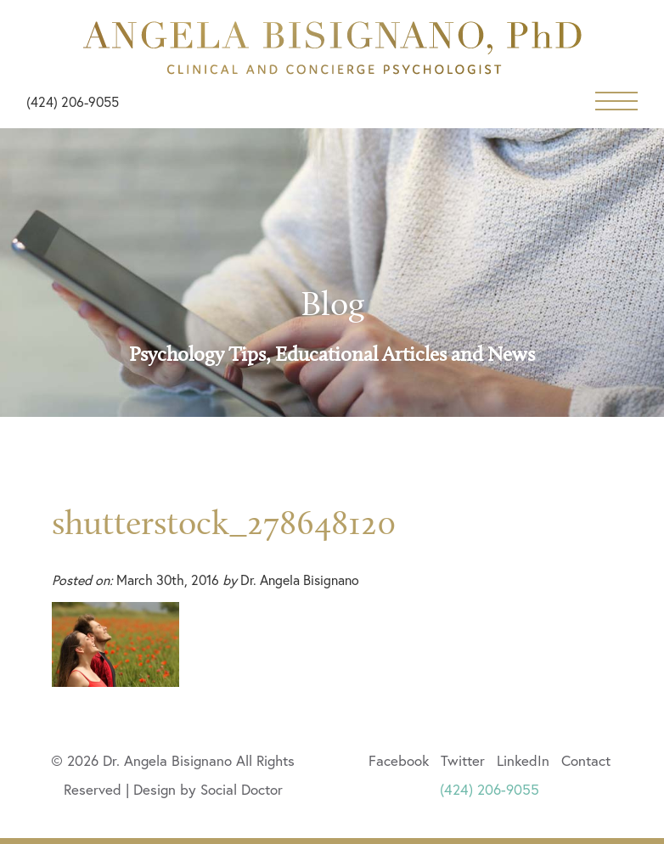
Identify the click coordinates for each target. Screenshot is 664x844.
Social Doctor (241, 789)
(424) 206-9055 (72, 101)
